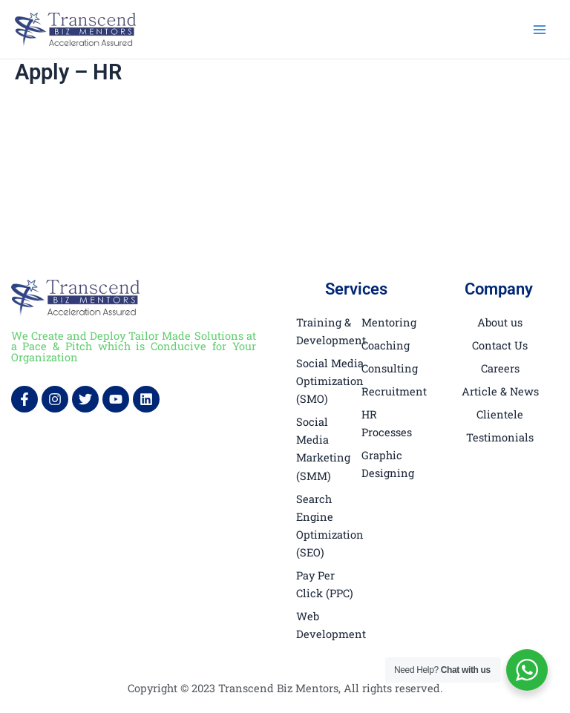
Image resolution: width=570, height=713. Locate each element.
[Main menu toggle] (539, 29)
